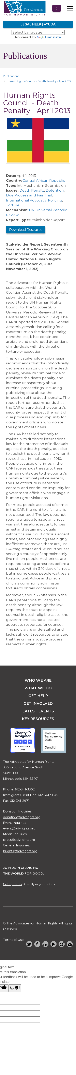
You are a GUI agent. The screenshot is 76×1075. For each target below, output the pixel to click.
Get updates (12, 884)
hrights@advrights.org (20, 851)
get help (38, 696)
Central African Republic (43, 180)
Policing (55, 200)
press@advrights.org (19, 840)
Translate (49, 37)
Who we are (38, 680)
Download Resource (25, 230)
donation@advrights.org (21, 817)
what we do (38, 688)
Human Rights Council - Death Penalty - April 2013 (38, 81)
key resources (38, 719)
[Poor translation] (14, 988)
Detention (55, 190)
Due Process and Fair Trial (29, 195)
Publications (11, 76)
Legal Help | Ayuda (38, 24)
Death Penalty (31, 190)
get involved (38, 703)
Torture (12, 205)
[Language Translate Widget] (38, 32)
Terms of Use (13, 940)
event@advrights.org (19, 828)
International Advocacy (26, 200)
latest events (38, 711)
